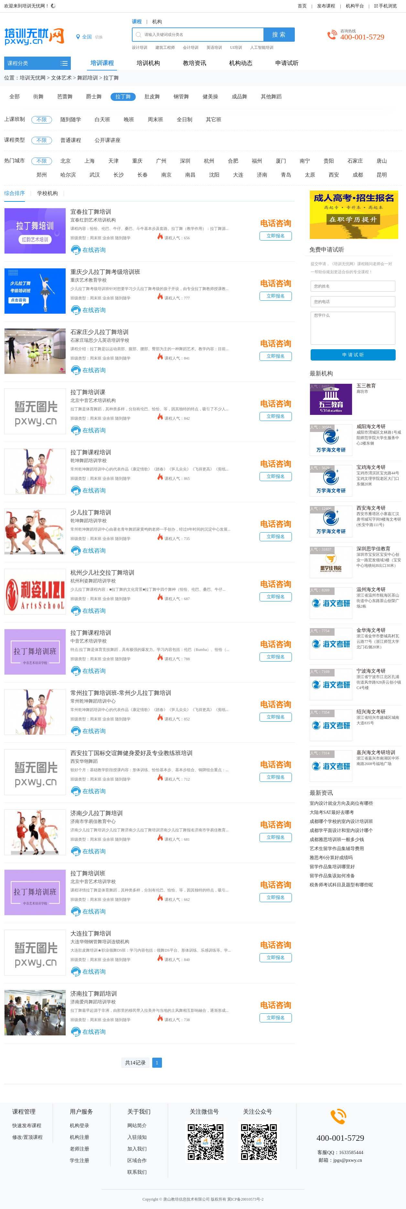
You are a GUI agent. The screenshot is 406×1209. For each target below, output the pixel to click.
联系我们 (137, 1172)
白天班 (102, 119)
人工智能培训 (261, 47)
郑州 (42, 175)
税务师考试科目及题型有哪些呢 (341, 884)
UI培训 (236, 47)
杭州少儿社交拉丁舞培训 (102, 572)
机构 (157, 21)
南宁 (305, 161)
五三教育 (366, 385)
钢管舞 (181, 96)
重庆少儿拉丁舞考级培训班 (105, 272)
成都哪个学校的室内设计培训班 (341, 821)
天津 (113, 161)
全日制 (184, 119)
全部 (14, 96)
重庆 (137, 161)
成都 (358, 175)
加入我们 (137, 1148)
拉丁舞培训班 (87, 873)
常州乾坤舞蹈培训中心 (93, 701)
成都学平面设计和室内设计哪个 (341, 830)
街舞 (38, 96)
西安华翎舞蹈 (84, 761)
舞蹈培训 (87, 78)
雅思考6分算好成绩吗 (331, 857)
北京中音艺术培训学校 (93, 881)
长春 (142, 175)
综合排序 (14, 193)
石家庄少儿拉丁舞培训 (99, 332)
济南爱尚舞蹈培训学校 (93, 1001)
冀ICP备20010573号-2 (245, 1199)
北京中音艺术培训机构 (93, 400)
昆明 (382, 175)
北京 (65, 161)
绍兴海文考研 (371, 711)
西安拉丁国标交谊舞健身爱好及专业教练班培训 (131, 753)
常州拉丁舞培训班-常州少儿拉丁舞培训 (120, 693)
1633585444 (351, 1152)
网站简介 (137, 1125)
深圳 (185, 161)
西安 (334, 175)
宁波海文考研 (371, 671)
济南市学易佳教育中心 (93, 821)
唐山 (382, 161)
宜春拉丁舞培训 (90, 212)
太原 (310, 175)
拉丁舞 (111, 78)
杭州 (209, 161)
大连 (238, 175)
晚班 (129, 119)
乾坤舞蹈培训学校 (88, 460)
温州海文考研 (371, 589)
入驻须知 (137, 1137)
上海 (89, 161)
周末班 (155, 119)
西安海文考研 (371, 508)
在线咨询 (94, 250)
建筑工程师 (165, 47)
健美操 (210, 96)
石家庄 (355, 161)
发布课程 (326, 6)
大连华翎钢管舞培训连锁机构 (99, 941)
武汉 (95, 175)
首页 (302, 6)
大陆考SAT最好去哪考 (332, 812)
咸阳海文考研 (371, 426)
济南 (262, 175)
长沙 (118, 175)
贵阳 (329, 161)
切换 (99, 37)
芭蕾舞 (65, 96)
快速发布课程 (26, 1125)
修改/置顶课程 (27, 1137)
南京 (166, 175)
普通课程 (70, 140)
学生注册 (79, 1160)
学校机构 (47, 193)
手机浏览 (388, 6)
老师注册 (79, 1148)
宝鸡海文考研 (371, 467)
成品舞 (239, 96)
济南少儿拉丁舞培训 (96, 813)
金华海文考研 (371, 630)
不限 (42, 119)
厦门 (281, 161)
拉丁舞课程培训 (90, 452)
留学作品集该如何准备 (332, 875)
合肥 (233, 161)
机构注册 (79, 1137)
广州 (161, 161)
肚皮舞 (152, 96)
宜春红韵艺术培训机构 (93, 220)
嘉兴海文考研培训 (376, 752)
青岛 (286, 175)
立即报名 (276, 235)
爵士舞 (94, 96)
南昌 (190, 175)
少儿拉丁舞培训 (90, 512)
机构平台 (355, 6)
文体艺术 (61, 78)
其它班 (213, 119)
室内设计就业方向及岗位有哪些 (341, 803)
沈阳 (214, 175)
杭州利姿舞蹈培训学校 (93, 580)
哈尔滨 (68, 175)
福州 (257, 161)
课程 (137, 21)
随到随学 (70, 119)
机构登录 (79, 1125)
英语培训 (214, 47)
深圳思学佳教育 (373, 548)
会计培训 (190, 47)
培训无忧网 (33, 78)
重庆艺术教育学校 (88, 280)
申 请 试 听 (353, 354)
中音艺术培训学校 (88, 641)
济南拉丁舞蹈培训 (93, 993)
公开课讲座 (108, 140)
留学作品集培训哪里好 (332, 866)
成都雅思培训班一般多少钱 (337, 839)
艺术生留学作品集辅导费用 (337, 848)
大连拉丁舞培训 (90, 933)
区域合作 (137, 1160)
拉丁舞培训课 (87, 392)
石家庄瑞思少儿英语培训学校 (99, 340)
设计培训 (139, 47)
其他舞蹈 (271, 96)
